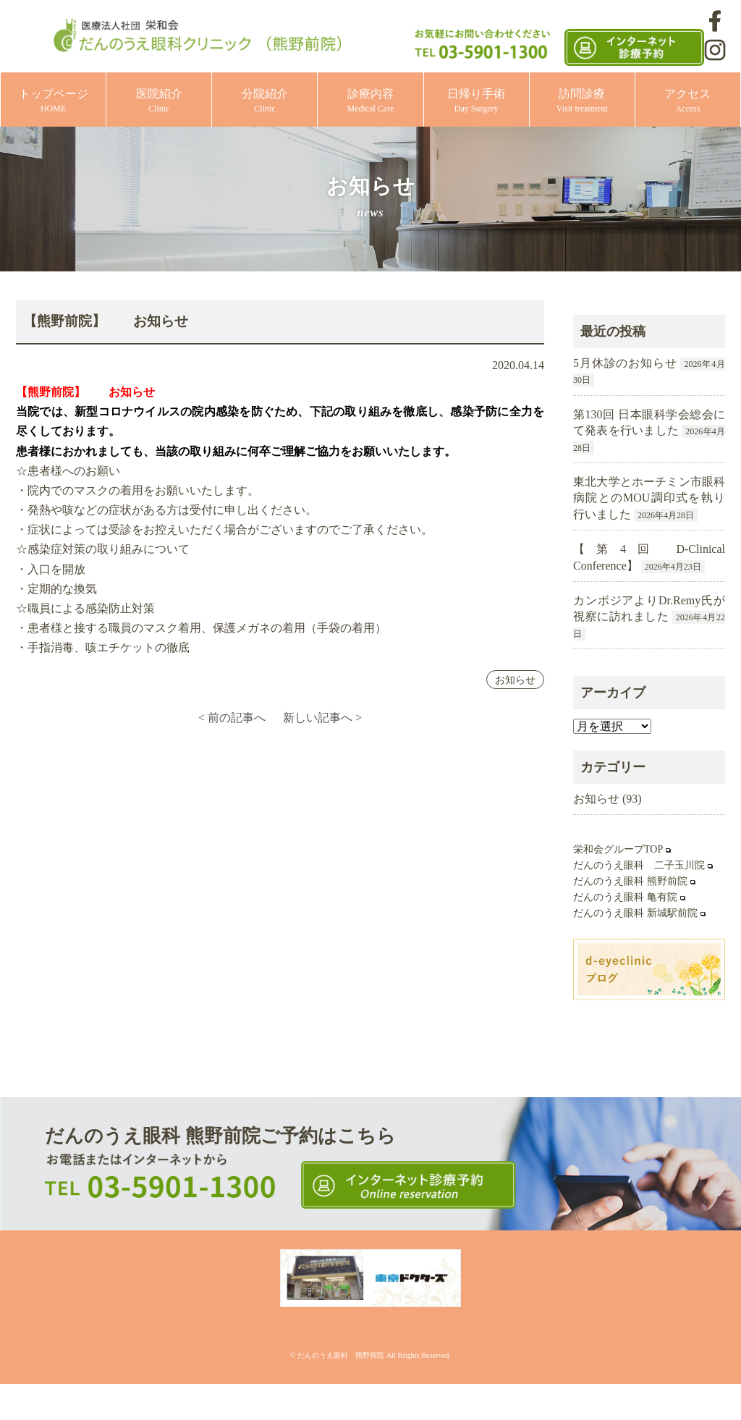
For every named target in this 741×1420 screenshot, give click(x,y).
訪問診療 (582, 101)
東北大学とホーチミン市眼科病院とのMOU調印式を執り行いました (649, 498)
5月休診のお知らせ (625, 363)
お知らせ (515, 679)
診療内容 (370, 101)
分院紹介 (265, 101)
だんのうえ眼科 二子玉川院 (639, 865)
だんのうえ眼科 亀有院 (625, 897)
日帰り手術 (476, 101)
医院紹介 (159, 101)
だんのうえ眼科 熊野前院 (630, 881)
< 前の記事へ (232, 717)
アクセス (687, 101)
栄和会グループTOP (618, 849)
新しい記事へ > (322, 717)
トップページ (53, 101)
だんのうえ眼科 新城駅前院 (635, 913)
